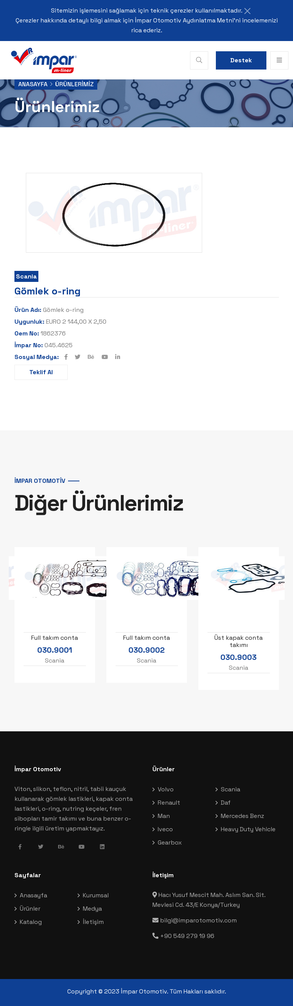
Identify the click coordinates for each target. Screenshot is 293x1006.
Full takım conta (54, 637)
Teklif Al (41, 372)
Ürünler (30, 909)
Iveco (165, 829)
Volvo (166, 789)
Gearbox (170, 842)
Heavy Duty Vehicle (248, 829)
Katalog (31, 922)
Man (164, 816)
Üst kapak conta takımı (238, 641)
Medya (92, 909)
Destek (241, 60)
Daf (226, 803)
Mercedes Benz (242, 816)
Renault (169, 803)
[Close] (247, 11)
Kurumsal (96, 895)
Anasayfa (33, 84)
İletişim (93, 922)
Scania (26, 276)
